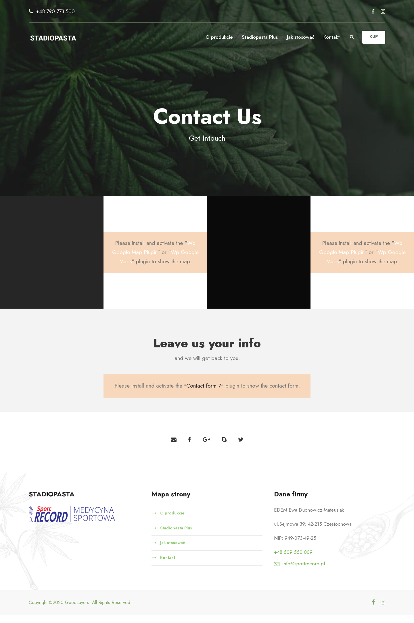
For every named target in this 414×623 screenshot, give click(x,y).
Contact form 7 (205, 394)
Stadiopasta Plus (256, 37)
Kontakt (331, 37)
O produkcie (216, 37)
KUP (373, 36)
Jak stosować (299, 37)
